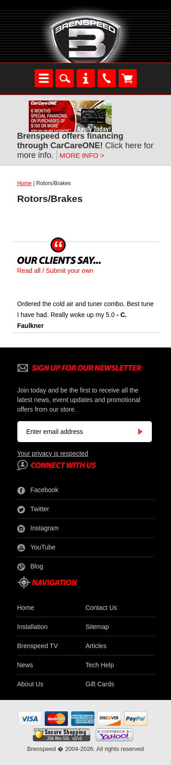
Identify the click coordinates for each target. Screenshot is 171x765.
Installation (32, 626)
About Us (30, 684)
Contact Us (101, 607)
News (25, 665)
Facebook (37, 490)
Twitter (33, 509)
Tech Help (100, 665)
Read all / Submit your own (55, 270)
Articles (96, 645)
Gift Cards (100, 684)
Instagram (38, 528)
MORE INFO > (82, 155)
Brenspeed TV (37, 645)
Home (24, 183)
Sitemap (97, 626)
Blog (30, 567)
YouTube (36, 548)
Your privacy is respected (52, 453)
